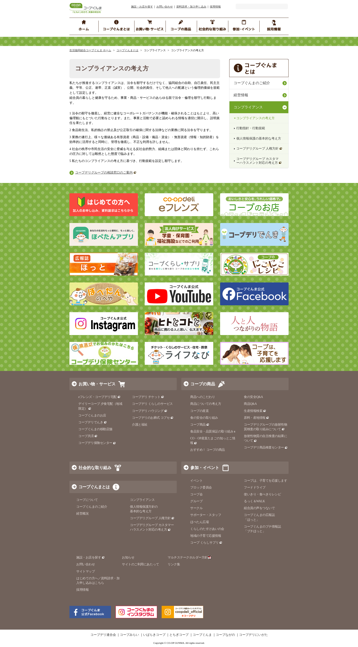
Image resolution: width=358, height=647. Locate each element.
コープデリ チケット (148, 397)
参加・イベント (204, 467)
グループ (196, 501)
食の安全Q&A (253, 397)
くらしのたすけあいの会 (207, 529)
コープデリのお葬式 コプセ (153, 417)
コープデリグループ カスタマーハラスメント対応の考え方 (259, 160)
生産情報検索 (255, 411)
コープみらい (129, 634)
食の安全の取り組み (204, 417)
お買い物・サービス (97, 384)
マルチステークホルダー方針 (189, 557)
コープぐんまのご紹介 (252, 83)
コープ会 (196, 494)
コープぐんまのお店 (92, 415)
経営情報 (241, 95)
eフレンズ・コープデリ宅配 (99, 397)
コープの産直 (199, 411)
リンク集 (174, 564)
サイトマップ (85, 571)
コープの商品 (202, 384)
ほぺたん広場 (199, 522)
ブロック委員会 (201, 487)
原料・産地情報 (256, 417)
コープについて (87, 500)
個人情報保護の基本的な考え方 (258, 138)
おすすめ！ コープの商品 (207, 449)
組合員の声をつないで (259, 508)
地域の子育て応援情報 (205, 535)
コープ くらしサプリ (206, 542)
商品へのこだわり (202, 397)
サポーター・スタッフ (205, 515)
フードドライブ (255, 487)
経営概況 (82, 513)
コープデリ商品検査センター (266, 447)
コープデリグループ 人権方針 (259, 148)
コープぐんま (202, 634)
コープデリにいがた (253, 634)
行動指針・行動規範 (250, 128)
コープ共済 (87, 436)
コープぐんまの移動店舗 (95, 429)
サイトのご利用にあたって (140, 564)
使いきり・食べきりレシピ (262, 494)
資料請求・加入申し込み (191, 6)
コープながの (225, 634)
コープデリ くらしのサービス (152, 403)
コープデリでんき (92, 422)
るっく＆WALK (254, 501)
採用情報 (215, 6)
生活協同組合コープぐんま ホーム (90, 50)
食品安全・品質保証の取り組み (213, 431)
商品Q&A (250, 403)
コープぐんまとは (127, 50)
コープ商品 (199, 424)
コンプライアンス (248, 107)
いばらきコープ (154, 634)
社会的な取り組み (95, 467)
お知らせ (128, 557)
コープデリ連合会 (103, 634)
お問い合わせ (164, 6)
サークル (196, 508)
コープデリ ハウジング (149, 411)
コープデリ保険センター (97, 443)
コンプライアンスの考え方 (255, 118)
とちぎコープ (179, 634)
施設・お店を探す (142, 6)
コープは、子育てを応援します (265, 480)
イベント (196, 480)
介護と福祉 (139, 424)
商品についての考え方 (205, 403)
